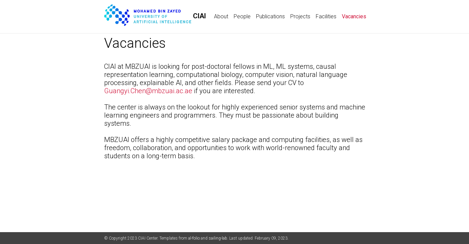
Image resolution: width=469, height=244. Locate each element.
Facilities (326, 16)
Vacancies (355, 16)
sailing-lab (218, 238)
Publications (270, 16)
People (242, 16)
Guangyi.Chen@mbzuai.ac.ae (148, 91)
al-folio (194, 238)
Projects (300, 16)
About (221, 16)
